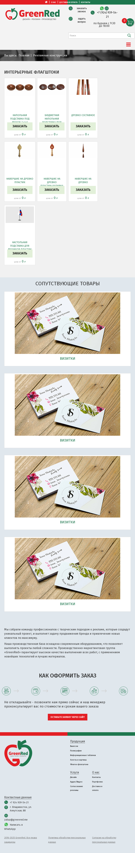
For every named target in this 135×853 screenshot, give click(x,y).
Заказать (19, 126)
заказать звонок (82, 10)
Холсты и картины (78, 760)
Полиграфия (76, 751)
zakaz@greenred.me (16, 819)
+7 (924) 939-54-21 (107, 14)
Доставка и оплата (68, 2)
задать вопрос (82, 20)
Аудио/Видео (76, 782)
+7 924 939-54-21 (19, 802)
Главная (24, 55)
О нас (53, 2)
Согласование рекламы (76, 788)
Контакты (85, 2)
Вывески (74, 746)
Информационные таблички (83, 755)
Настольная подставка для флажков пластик (20, 246)
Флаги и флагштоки (79, 764)
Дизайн (73, 777)
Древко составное (83, 115)
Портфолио (97, 782)
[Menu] (128, 44)
